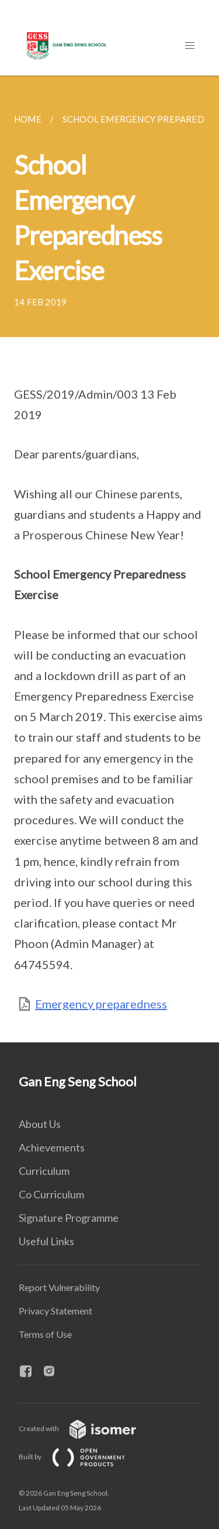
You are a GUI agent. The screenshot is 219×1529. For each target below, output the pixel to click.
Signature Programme (69, 1217)
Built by (81, 1456)
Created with (87, 1428)
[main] (109, 559)
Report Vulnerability (59, 1287)
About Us (40, 1123)
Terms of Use (45, 1334)
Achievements (52, 1147)
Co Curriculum (51, 1194)
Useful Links (46, 1241)
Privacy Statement (55, 1310)
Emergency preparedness (101, 1004)
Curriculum (44, 1170)
